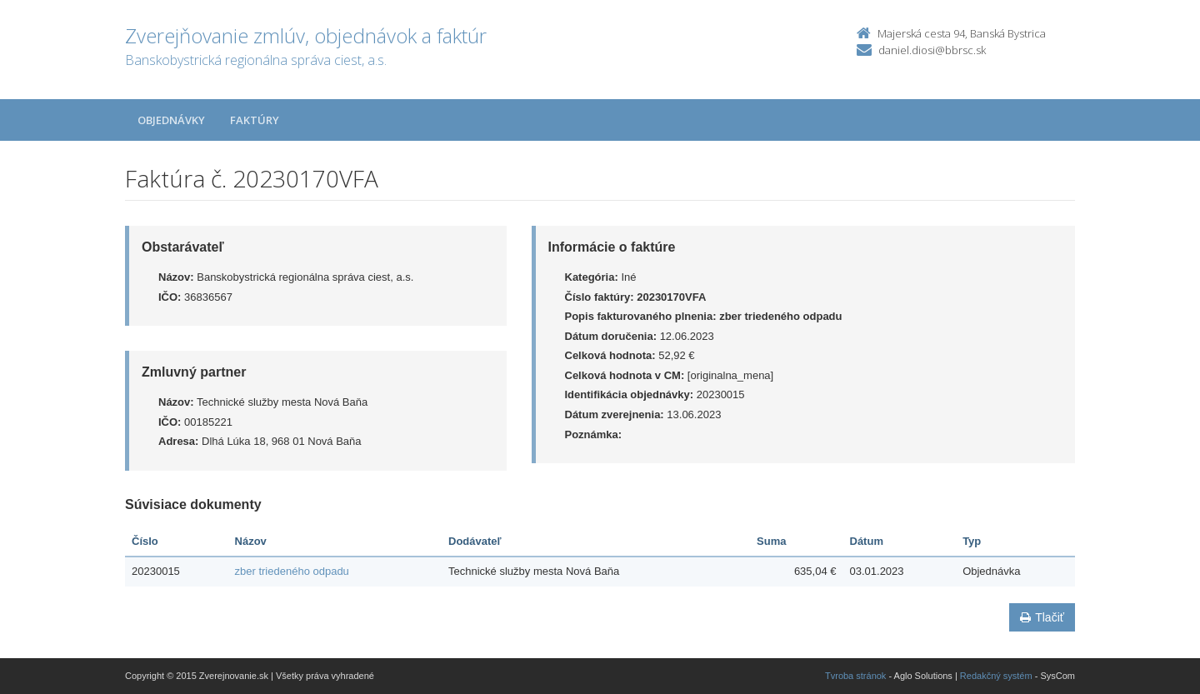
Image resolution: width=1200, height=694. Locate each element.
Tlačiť (1042, 617)
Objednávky (171, 119)
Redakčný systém (996, 676)
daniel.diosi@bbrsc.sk (932, 49)
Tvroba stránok (855, 676)
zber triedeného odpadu (292, 571)
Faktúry (254, 119)
